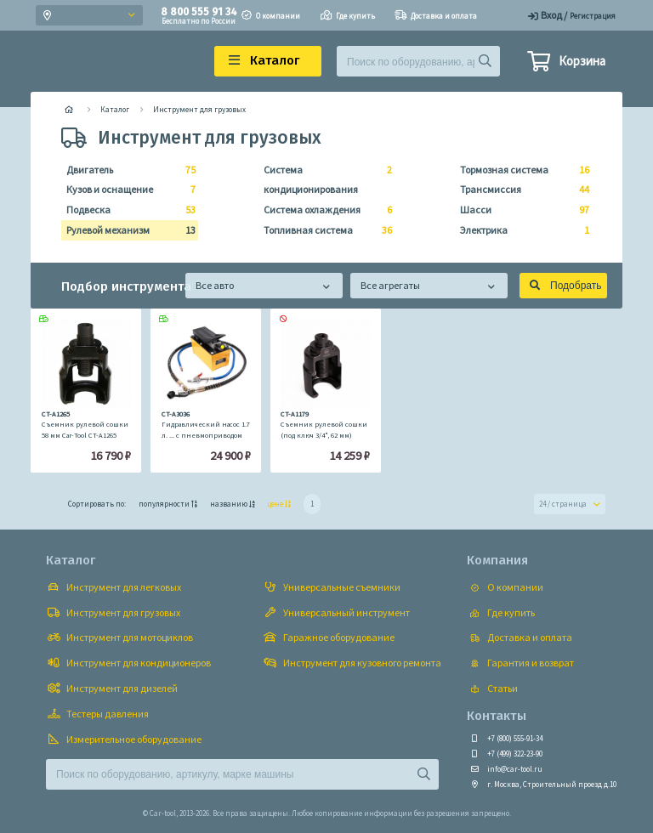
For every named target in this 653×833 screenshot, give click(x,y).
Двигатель (125, 170)
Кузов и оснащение (125, 189)
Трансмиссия (519, 189)
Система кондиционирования (323, 178)
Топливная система (323, 230)
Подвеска (125, 210)
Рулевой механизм (125, 230)
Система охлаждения (323, 210)
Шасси (519, 210)
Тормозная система (519, 170)
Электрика (519, 230)
